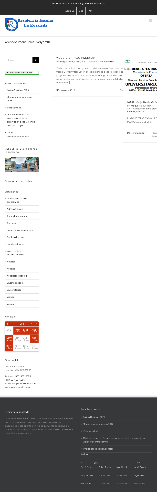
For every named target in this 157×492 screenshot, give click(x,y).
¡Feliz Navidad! (14, 107)
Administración (15, 209)
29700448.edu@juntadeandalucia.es (86, 3)
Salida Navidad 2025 (18, 90)
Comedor (12, 223)
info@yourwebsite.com (24, 383)
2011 (22, 323)
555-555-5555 (23, 376)
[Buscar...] (18, 60)
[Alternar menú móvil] (150, 20)
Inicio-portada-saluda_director (15, 253)
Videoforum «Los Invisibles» (75, 58)
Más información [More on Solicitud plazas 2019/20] (136, 133)
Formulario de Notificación (19, 72)
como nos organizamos (20, 230)
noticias (11, 268)
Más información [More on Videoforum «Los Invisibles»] (64, 90)
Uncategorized (107, 61)
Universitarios (14, 289)
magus (63, 61)
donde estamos (15, 244)
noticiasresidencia (17, 275)
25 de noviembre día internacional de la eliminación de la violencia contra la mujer (114, 440)
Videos (10, 297)
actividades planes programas (17, 200)
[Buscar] (35, 60)
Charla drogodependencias (98, 448)
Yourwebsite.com (20, 387)
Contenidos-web (16, 237)
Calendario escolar (17, 216)
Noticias (11, 261)
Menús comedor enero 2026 (98, 424)
